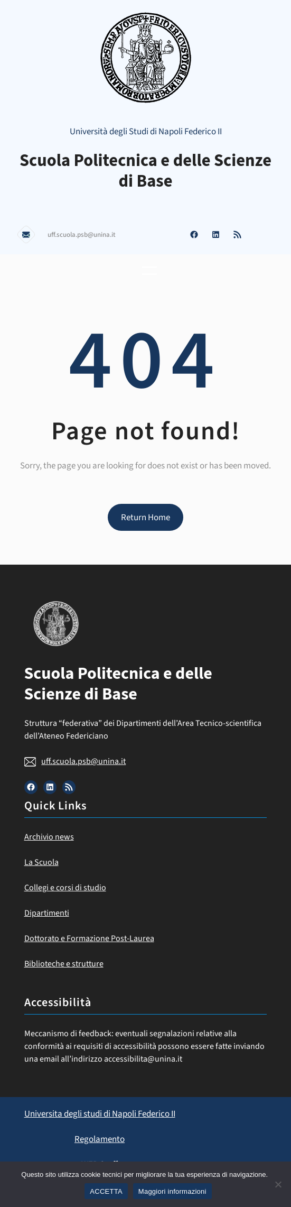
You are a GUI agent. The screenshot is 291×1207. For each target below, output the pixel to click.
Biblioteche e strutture (64, 964)
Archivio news (49, 837)
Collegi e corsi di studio (65, 887)
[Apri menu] (149, 271)
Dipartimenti (46, 913)
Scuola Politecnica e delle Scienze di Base (145, 171)
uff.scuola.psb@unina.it (83, 761)
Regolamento (99, 1139)
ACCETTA (106, 1191)
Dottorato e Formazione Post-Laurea (89, 938)
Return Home (145, 517)
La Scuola (41, 862)
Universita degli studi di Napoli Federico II (99, 1114)
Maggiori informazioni (172, 1191)
